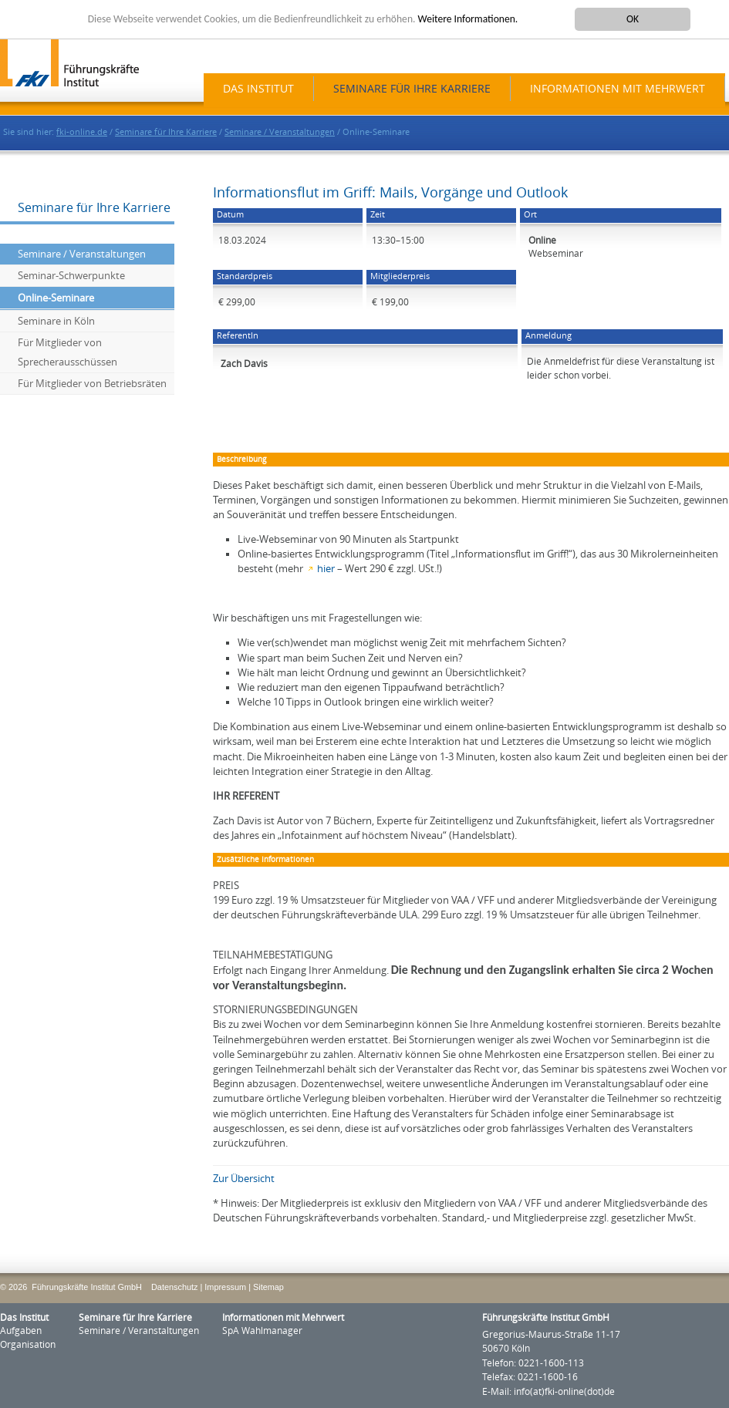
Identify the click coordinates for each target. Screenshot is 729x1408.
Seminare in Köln (56, 321)
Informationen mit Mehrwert (617, 89)
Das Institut (258, 89)
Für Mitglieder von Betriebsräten (92, 383)
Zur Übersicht (244, 1178)
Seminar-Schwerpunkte (71, 275)
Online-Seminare (56, 298)
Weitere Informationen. (468, 18)
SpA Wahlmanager (262, 1330)
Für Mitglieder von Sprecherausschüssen (67, 352)
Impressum (225, 1287)
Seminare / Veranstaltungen (279, 132)
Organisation (28, 1344)
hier (326, 568)
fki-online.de (81, 132)
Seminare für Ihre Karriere (412, 89)
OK (632, 18)
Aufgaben (21, 1330)
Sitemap (268, 1287)
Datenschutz (174, 1287)
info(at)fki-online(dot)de (564, 1391)
